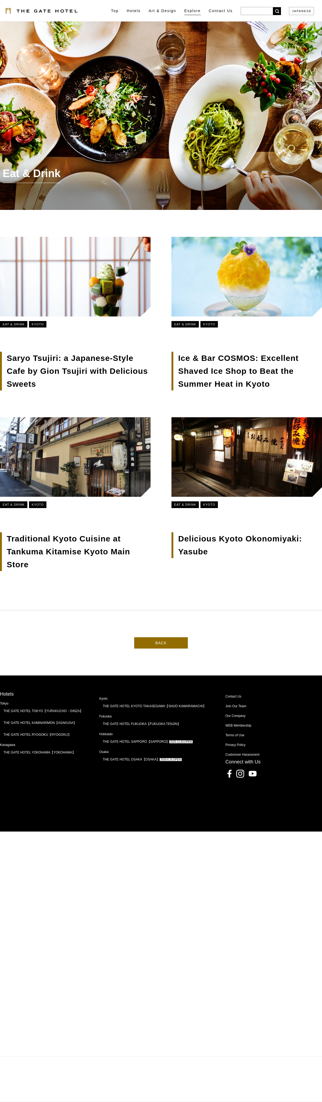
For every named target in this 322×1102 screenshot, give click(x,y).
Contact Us (233, 712)
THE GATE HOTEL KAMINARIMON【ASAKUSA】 (39, 738)
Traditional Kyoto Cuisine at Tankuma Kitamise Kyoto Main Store (68, 554)
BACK (161, 658)
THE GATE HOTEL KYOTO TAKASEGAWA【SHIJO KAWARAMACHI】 (154, 721)
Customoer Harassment (242, 770)
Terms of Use (234, 750)
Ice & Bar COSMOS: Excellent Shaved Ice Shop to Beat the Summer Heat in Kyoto (235, 373)
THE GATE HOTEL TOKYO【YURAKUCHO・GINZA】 (43, 726)
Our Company (235, 731)
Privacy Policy (235, 760)
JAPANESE (302, 11)
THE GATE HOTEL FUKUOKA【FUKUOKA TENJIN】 (142, 739)
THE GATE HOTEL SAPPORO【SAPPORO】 (148, 757)
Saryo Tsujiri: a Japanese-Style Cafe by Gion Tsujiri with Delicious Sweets (77, 371)
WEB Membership (238, 741)
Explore (192, 11)
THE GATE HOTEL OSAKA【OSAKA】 (142, 775)
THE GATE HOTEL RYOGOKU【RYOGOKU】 (37, 750)
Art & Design (162, 11)
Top (115, 11)
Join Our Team (235, 721)
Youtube (252, 789)
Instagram (240, 789)
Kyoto (38, 324)
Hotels (134, 11)
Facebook (229, 789)
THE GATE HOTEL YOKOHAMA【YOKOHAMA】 (39, 768)
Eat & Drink (14, 324)
